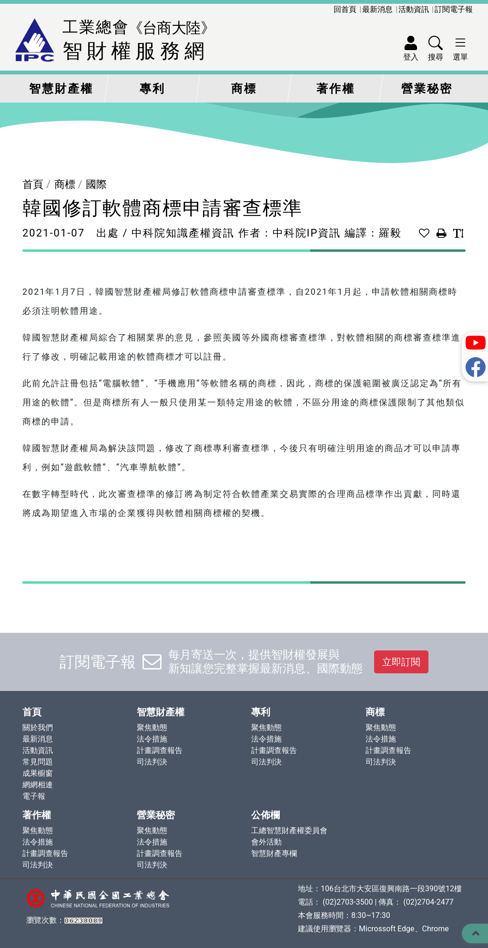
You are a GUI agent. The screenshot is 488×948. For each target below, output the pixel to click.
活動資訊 (413, 9)
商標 (244, 88)
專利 (152, 88)
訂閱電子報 (454, 9)
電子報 (33, 796)
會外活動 (266, 841)
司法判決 (152, 761)
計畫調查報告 (160, 750)
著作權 (335, 88)
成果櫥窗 (37, 773)
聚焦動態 (152, 727)
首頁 (32, 184)
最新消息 (377, 9)
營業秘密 (427, 88)
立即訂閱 (401, 662)
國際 (96, 184)
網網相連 (37, 784)
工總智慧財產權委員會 (289, 830)
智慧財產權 (61, 88)
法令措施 (152, 738)
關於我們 (37, 727)
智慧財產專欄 (274, 853)
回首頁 (345, 9)
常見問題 (37, 761)
